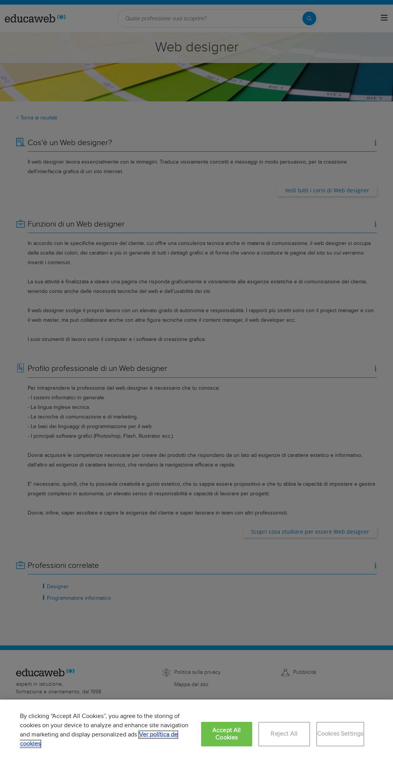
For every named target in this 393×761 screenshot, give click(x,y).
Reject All (284, 734)
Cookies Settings (340, 734)
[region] (196, 730)
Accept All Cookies (226, 734)
